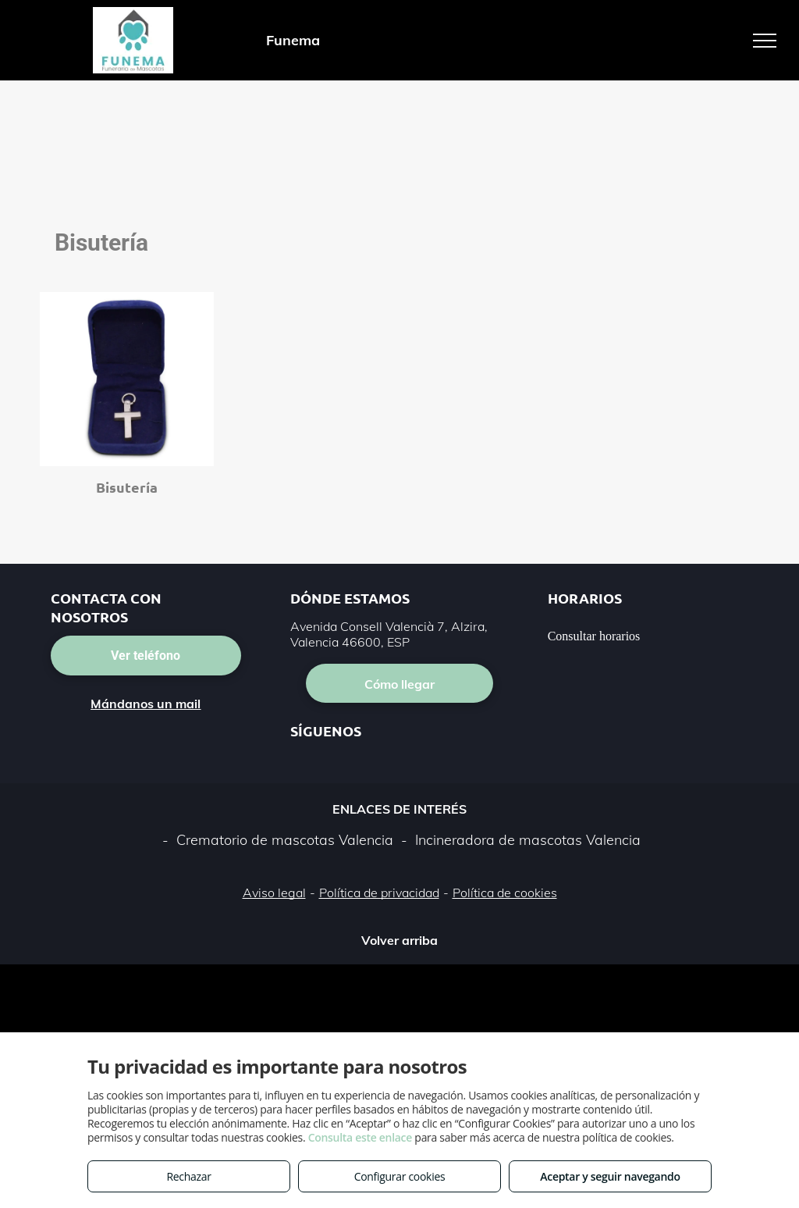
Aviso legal (274, 892)
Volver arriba (399, 940)
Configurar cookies (400, 1176)
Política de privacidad (379, 892)
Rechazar (188, 1176)
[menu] (764, 40)
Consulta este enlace (360, 1137)
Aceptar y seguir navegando (610, 1176)
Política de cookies (505, 892)
